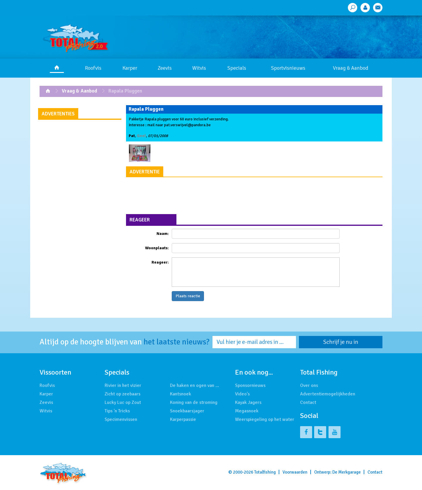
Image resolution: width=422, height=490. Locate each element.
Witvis (199, 68)
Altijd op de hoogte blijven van (125, 342)
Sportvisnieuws (288, 68)
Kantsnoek (180, 394)
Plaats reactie (188, 295)
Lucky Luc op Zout (123, 402)
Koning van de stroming (193, 402)
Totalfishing (265, 472)
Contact (308, 402)
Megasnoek (246, 411)
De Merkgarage (346, 472)
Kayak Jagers (248, 402)
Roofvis (93, 68)
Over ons (309, 385)
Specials (236, 68)
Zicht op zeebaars (122, 394)
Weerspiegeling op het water (264, 419)
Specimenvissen (121, 419)
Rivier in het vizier (123, 385)
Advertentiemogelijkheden (327, 394)
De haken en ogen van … (194, 385)
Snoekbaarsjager (187, 411)
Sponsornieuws (250, 385)
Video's (242, 394)
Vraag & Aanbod (350, 68)
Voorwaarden (295, 472)
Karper (129, 68)
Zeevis (165, 68)
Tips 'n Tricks (117, 411)
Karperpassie (183, 419)
